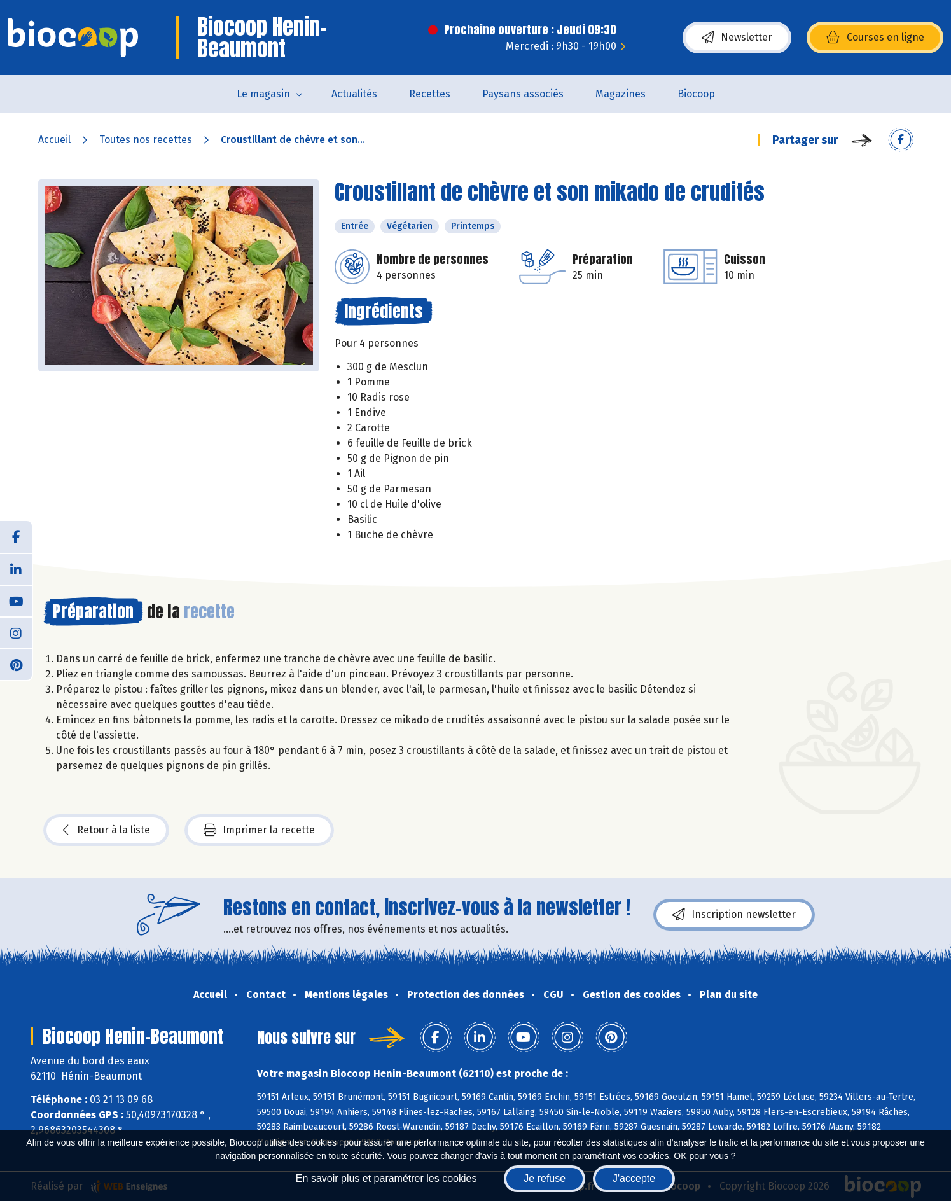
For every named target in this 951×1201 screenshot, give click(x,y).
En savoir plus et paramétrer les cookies (386, 1178)
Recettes (429, 94)
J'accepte (634, 1178)
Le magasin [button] (263, 94)
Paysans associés (523, 94)
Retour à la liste (106, 830)
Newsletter (737, 37)
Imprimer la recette (259, 830)
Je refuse (545, 1178)
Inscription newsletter (734, 914)
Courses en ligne (875, 37)
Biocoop (696, 94)
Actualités (354, 94)
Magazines (620, 94)
